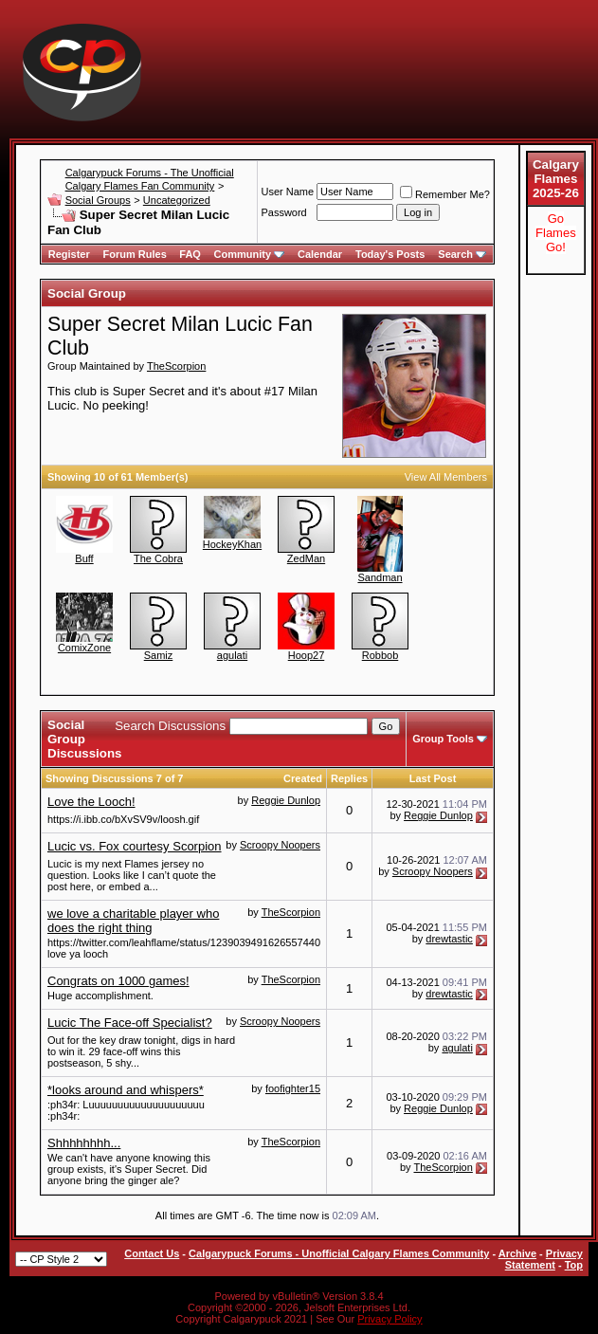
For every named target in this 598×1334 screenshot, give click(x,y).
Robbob (380, 655)
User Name (287, 191)
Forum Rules (135, 254)
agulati (232, 655)
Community (249, 254)
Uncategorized (176, 200)
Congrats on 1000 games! (118, 981)
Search (462, 254)
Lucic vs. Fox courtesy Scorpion (134, 846)
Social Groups (98, 200)
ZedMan (306, 558)
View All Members (446, 477)
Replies (349, 778)
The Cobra (158, 558)
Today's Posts (390, 254)
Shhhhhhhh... (83, 1143)
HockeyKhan (232, 544)
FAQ (190, 254)
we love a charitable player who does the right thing (133, 920)
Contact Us (151, 1253)
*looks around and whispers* (125, 1090)
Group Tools (443, 738)
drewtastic (449, 938)
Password (283, 212)
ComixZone (84, 647)
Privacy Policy (389, 1319)
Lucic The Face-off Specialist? (129, 1022)
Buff (84, 558)
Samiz (158, 655)
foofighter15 (292, 1088)
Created (302, 778)
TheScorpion (176, 366)
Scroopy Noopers (280, 844)
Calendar (320, 254)
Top (574, 1264)
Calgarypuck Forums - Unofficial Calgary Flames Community (339, 1253)
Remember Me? (445, 194)
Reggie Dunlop (285, 800)
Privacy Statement (544, 1259)
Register (69, 254)
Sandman (379, 577)
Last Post (433, 778)
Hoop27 (306, 655)
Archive (517, 1253)
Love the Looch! (91, 802)
